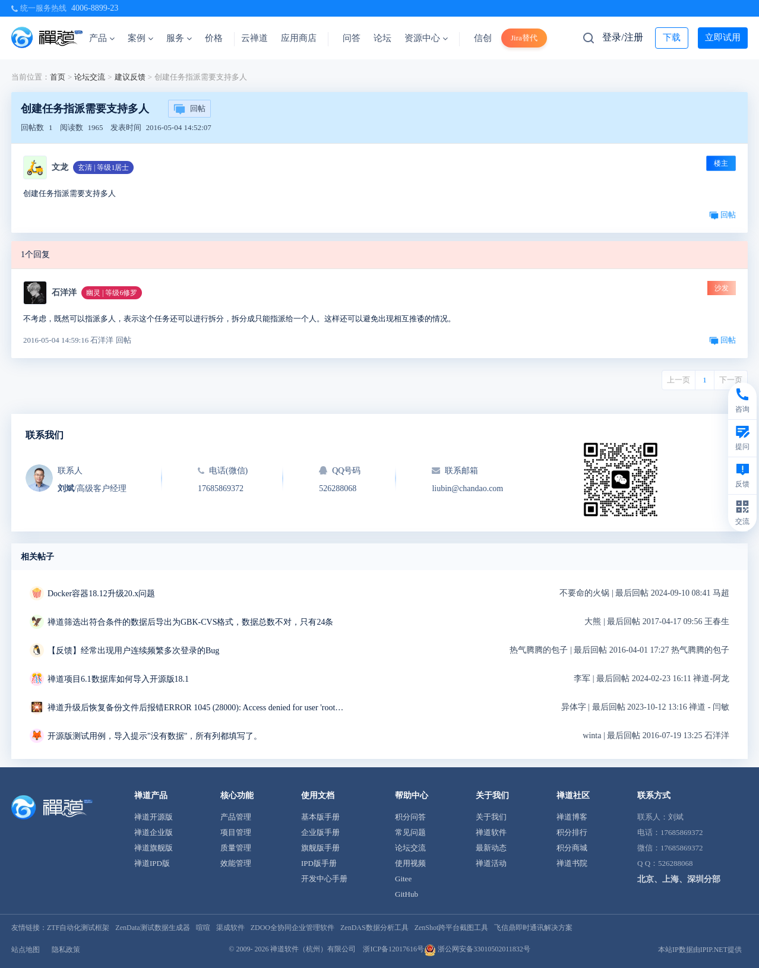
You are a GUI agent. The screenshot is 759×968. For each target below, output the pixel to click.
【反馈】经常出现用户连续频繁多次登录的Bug (133, 650)
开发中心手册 (324, 878)
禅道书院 (571, 863)
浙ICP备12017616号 (393, 949)
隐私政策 (66, 949)
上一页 (678, 379)
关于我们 (491, 816)
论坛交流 (89, 76)
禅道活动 (491, 863)
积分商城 (571, 847)
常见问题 (410, 832)
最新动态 (491, 847)
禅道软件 (491, 832)
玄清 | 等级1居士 (103, 167)
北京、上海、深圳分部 (678, 879)
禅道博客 (571, 816)
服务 (179, 38)
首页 (57, 76)
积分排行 (571, 832)
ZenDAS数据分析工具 (374, 927)
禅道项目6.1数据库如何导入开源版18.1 (118, 679)
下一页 (730, 379)
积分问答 (410, 816)
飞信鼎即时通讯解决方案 (533, 927)
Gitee (403, 878)
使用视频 (410, 863)
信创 (483, 38)
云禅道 (254, 38)
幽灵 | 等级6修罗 (111, 293)
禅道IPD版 (152, 863)
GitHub (406, 894)
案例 (140, 38)
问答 (351, 38)
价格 (214, 38)
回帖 (189, 109)
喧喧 (203, 927)
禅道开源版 (153, 816)
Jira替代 (524, 37)
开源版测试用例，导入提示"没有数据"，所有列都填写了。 (155, 736)
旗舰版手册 (320, 847)
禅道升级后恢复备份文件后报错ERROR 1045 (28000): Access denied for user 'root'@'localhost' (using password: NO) (196, 707)
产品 (102, 38)
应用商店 (299, 38)
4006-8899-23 (94, 8)
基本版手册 (320, 816)
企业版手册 (320, 832)
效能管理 (235, 863)
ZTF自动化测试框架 (78, 927)
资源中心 (426, 38)
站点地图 (25, 949)
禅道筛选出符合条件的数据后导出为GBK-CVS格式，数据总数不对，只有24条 (190, 622)
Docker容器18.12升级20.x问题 (101, 593)
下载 (672, 37)
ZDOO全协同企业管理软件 (292, 927)
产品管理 (235, 816)
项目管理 (235, 832)
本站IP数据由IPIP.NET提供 (700, 949)
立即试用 (723, 37)
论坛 (382, 38)
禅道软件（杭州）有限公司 (313, 949)
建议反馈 (130, 76)
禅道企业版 (153, 832)
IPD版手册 (319, 863)
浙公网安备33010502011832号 (477, 949)
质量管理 (235, 847)
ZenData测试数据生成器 (152, 927)
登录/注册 (622, 37)
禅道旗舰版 (153, 847)
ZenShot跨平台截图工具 (452, 927)
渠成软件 (230, 927)
